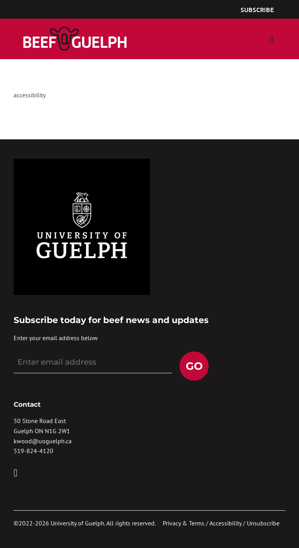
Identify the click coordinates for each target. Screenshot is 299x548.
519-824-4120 (33, 451)
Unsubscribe (263, 523)
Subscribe (257, 9)
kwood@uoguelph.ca (43, 441)
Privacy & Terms (183, 523)
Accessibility (225, 523)
